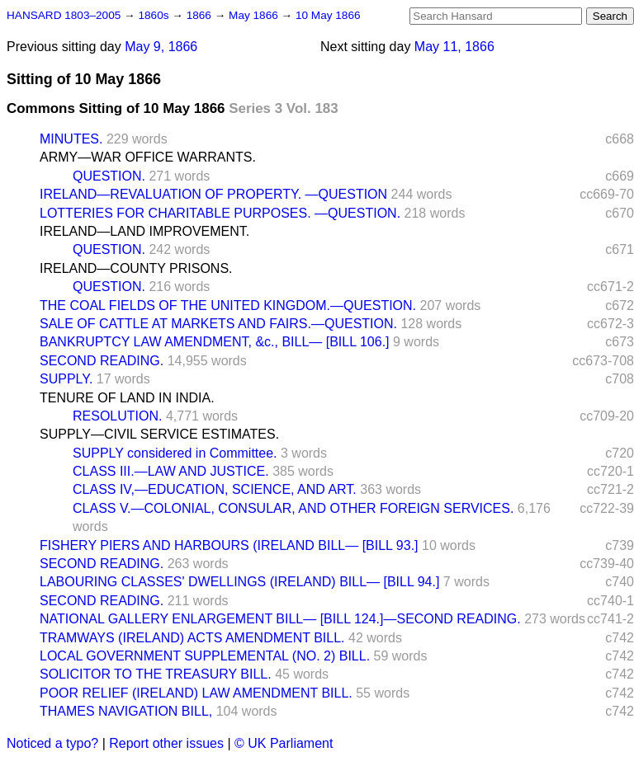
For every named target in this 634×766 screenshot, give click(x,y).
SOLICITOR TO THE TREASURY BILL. (156, 674)
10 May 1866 (328, 15)
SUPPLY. (66, 379)
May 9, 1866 (161, 47)
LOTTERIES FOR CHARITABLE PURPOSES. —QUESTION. (220, 213)
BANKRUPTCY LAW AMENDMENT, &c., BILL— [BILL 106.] (215, 342)
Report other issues (166, 743)
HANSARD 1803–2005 (64, 15)
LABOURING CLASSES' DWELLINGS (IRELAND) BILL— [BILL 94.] (239, 582)
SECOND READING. (101, 361)
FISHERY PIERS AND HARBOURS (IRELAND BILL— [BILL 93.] (229, 545)
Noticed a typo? (52, 743)
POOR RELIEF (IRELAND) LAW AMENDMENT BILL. (196, 693)
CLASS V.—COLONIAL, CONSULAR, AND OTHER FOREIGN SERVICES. (293, 508)
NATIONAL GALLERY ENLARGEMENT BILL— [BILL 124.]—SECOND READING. (280, 619)
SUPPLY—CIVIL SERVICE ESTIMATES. (159, 434)
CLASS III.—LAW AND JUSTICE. (171, 471)
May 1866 (255, 15)
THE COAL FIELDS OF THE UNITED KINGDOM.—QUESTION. (228, 305)
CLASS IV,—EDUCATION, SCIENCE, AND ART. (215, 489)
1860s (155, 15)
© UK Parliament (283, 743)
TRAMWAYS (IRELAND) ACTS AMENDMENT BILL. (192, 638)
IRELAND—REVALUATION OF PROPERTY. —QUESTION (213, 194)
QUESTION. (109, 176)
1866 (201, 15)
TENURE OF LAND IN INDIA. (127, 398)
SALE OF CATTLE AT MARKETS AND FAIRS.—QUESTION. (218, 324)
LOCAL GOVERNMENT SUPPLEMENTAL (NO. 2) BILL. (205, 656)
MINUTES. (71, 139)
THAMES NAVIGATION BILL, (126, 711)
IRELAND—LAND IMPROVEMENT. (144, 231)
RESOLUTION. (117, 416)
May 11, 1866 (454, 47)
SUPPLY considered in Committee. (175, 453)
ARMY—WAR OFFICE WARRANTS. (148, 157)
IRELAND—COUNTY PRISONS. (136, 268)
